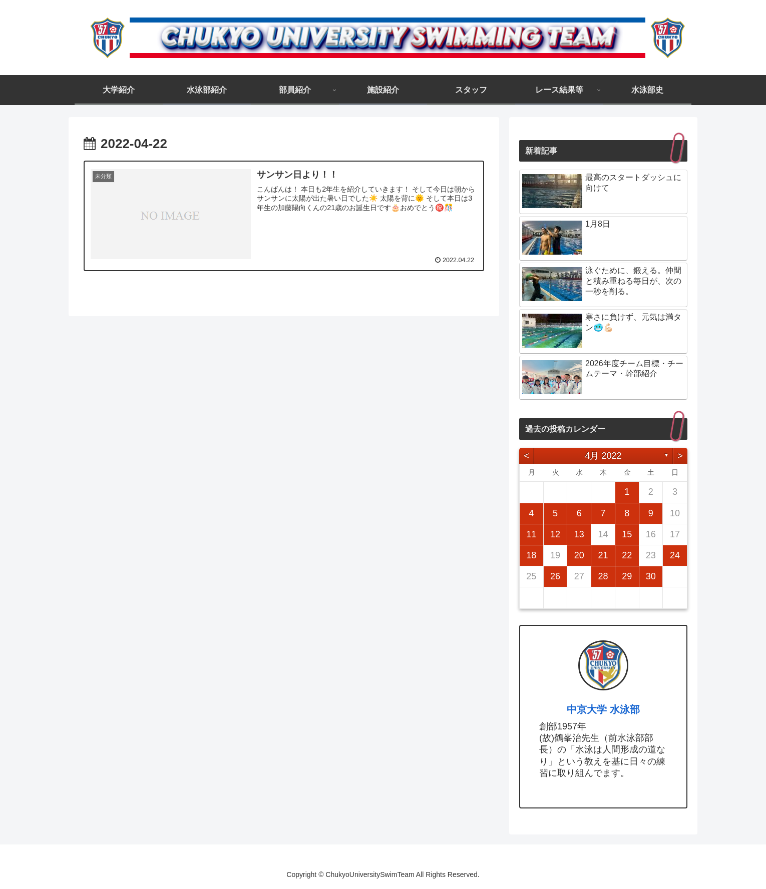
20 (579, 555)
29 (627, 576)
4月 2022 (603, 456)
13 (579, 534)
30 (651, 576)
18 (531, 555)
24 (675, 555)
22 (627, 555)
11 (531, 534)
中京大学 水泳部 (603, 709)
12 (555, 534)
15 (627, 534)
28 (603, 576)
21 (603, 555)
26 (555, 576)
